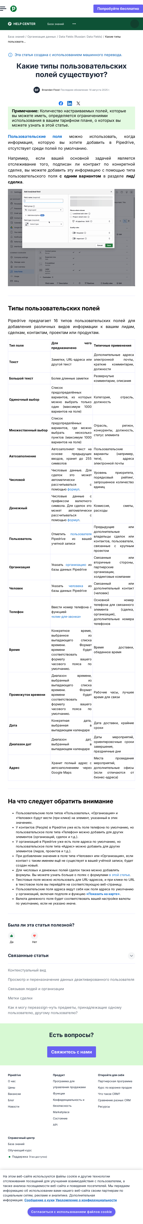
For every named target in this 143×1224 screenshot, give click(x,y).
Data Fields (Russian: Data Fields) (80, 36)
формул (73, 489)
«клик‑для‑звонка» (66, 617)
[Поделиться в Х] (78, 104)
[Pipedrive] (21, 9)
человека (76, 586)
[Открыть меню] (11, 9)
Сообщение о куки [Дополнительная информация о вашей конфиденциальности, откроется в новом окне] (39, 1200)
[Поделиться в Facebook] (61, 104)
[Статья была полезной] (11, 935)
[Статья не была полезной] (34, 935)
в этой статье (119, 875)
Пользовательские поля (35, 136)
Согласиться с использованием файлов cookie (71, 1212)
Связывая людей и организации (36, 989)
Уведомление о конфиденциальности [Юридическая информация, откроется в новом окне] (86, 1200)
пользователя (81, 534)
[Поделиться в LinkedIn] (69, 104)
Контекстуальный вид (27, 970)
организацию (76, 565)
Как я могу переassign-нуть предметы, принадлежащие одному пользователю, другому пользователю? (65, 1010)
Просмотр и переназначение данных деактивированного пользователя (71, 979)
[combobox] (74, 23)
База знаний (16, 36)
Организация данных (41, 36)
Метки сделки (20, 998)
